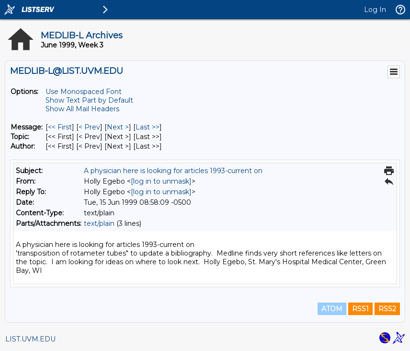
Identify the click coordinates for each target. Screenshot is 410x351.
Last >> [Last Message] (147, 127)
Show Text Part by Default (89, 100)
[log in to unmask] (161, 181)
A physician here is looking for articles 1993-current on (173, 170)
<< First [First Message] (60, 127)
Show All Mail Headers (82, 109)
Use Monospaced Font (84, 91)
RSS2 (387, 308)
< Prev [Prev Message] (89, 127)
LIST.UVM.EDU (30, 339)
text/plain (99, 223)
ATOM (331, 308)
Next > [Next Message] (118, 127)
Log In (375, 9)
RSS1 (360, 308)
